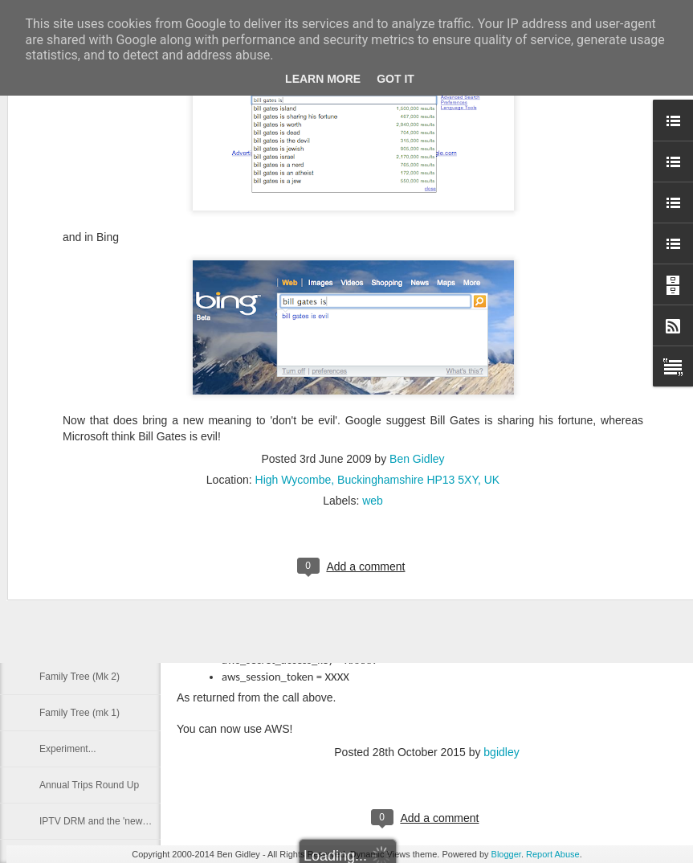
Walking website (73, 604)
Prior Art (56, 640)
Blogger (506, 854)
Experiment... (67, 749)
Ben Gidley (416, 292)
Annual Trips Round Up (89, 785)
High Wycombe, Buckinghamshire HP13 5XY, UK (377, 313)
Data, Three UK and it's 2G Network (116, 532)
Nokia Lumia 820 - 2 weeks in (102, 459)
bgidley (501, 752)
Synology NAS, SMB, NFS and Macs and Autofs (142, 495)
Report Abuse (553, 854)
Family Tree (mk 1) (79, 712)
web (372, 334)
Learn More (323, 78)
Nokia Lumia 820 (75, 568)
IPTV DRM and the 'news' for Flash (114, 821)
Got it (395, 78)
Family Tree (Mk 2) (79, 676)
